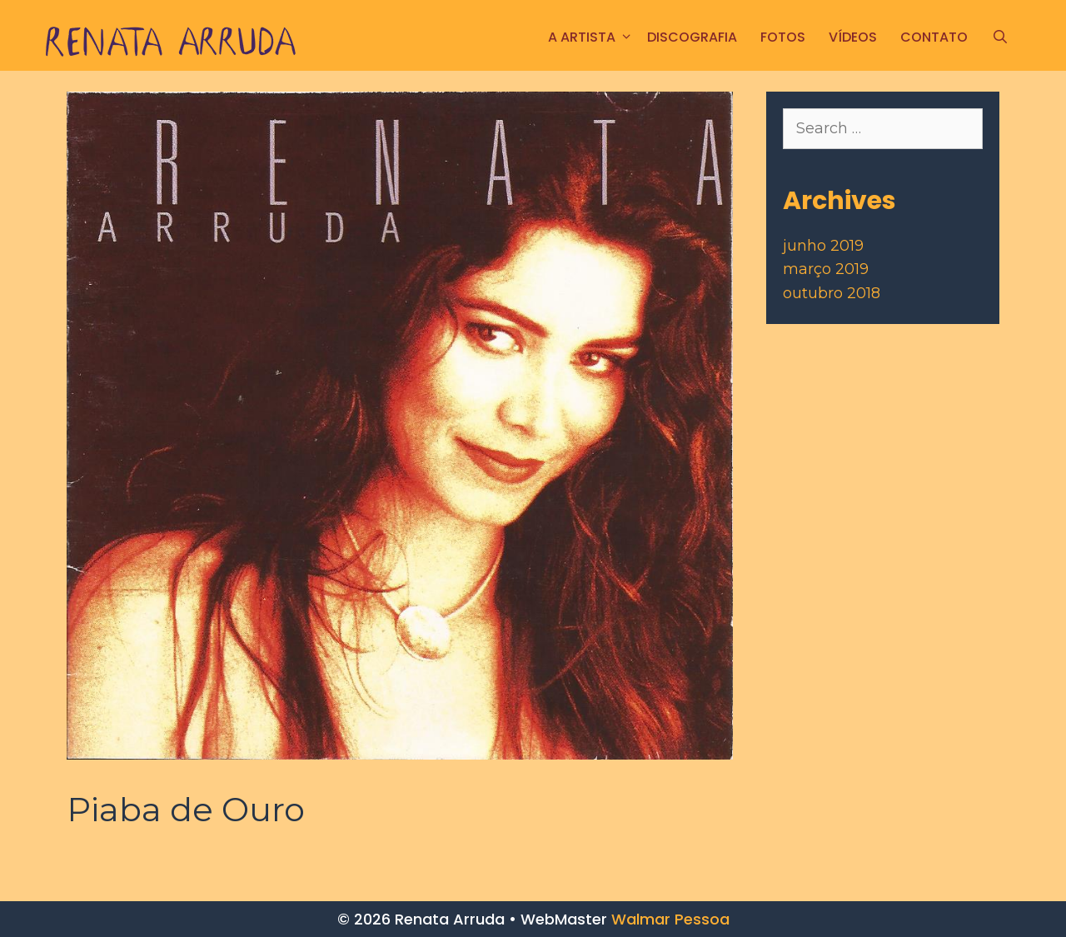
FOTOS (782, 37)
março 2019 (826, 269)
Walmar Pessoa (670, 919)
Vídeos (853, 37)
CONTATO (934, 37)
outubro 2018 (831, 293)
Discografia (692, 37)
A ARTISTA (591, 37)
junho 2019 (823, 246)
